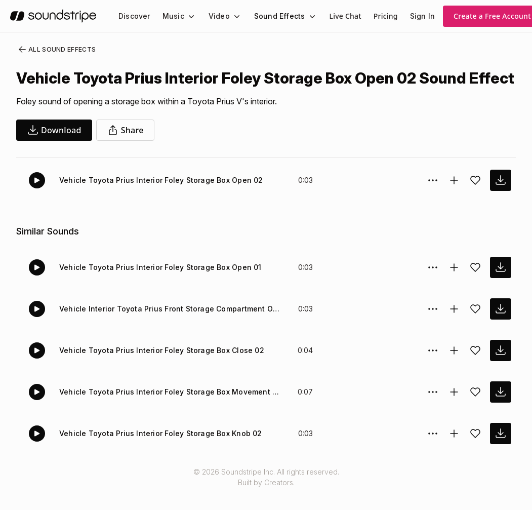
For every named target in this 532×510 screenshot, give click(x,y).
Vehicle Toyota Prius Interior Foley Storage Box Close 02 (156, 368)
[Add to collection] (454, 198)
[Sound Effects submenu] (303, 16)
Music (170, 16)
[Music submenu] (187, 16)
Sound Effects (273, 16)
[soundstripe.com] (53, 16)
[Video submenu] (231, 16)
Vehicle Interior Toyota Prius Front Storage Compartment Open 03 (170, 327)
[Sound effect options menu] (432, 198)
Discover (133, 16)
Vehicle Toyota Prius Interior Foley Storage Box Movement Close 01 (170, 410)
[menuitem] (133, 16)
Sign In (413, 16)
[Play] (37, 198)
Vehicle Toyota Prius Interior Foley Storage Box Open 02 (156, 198)
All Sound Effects (53, 50)
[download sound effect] (500, 198)
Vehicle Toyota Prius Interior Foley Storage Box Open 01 (156, 285)
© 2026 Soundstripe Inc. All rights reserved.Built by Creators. (266, 495)
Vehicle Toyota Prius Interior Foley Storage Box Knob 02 (155, 451)
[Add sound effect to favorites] (475, 198)
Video (215, 16)
